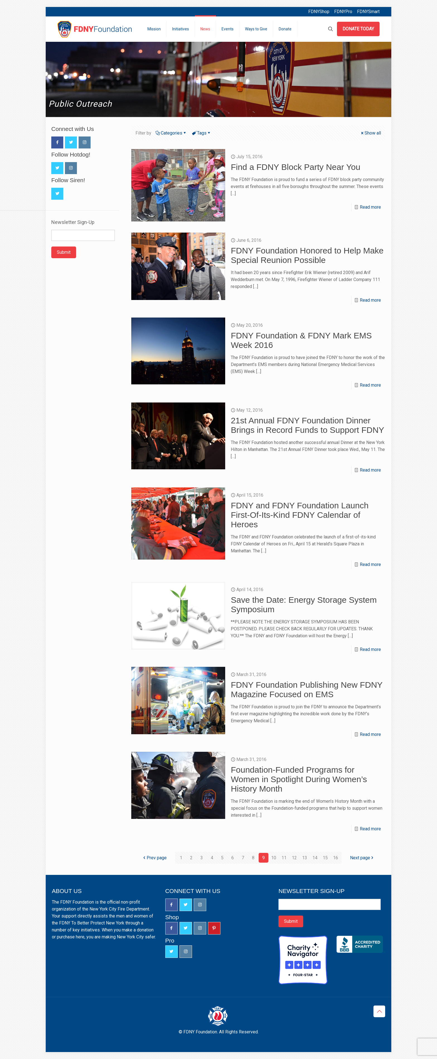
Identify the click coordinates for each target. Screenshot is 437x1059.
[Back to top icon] (379, 1011)
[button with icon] (57, 142)
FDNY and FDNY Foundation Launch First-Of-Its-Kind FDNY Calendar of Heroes (299, 515)
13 (304, 857)
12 (294, 857)
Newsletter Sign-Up (72, 222)
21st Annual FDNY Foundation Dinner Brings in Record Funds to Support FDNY (307, 425)
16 (335, 857)
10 (273, 857)
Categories (171, 133)
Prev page (154, 857)
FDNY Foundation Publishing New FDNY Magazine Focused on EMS (306, 689)
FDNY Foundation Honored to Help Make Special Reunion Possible (307, 255)
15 (325, 857)
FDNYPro (343, 11)
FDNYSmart (368, 11)
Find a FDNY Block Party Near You (295, 167)
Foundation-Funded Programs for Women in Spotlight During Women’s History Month (299, 779)
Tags (201, 133)
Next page (362, 857)
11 (284, 857)
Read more (370, 207)
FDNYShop (318, 11)
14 (314, 857)
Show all (370, 133)
